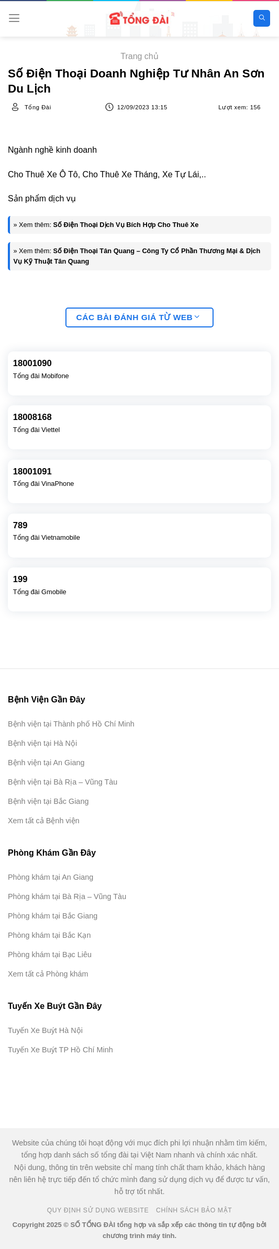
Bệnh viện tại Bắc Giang (48, 801)
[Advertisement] (226, 1144)
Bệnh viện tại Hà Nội (42, 743)
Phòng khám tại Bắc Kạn (49, 935)
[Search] (261, 18)
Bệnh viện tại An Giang (46, 762)
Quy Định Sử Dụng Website (98, 1210)
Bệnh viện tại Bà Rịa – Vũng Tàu (62, 782)
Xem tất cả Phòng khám (48, 974)
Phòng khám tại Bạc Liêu (50, 954)
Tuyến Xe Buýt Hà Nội (45, 1030)
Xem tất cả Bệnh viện (44, 820)
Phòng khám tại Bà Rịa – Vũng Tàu (67, 896)
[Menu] (14, 18)
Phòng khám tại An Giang (50, 877)
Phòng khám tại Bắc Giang (52, 916)
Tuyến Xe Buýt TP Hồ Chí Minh (60, 1050)
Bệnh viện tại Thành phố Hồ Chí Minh (71, 724)
